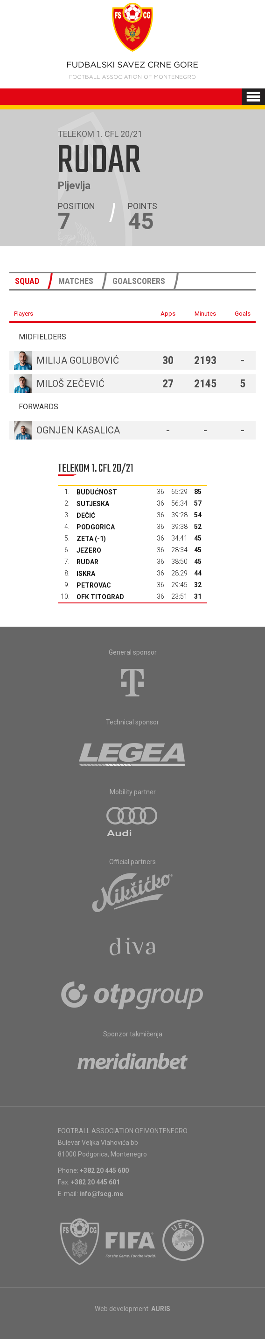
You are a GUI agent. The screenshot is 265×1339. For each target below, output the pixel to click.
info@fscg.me (101, 1193)
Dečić (86, 515)
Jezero (89, 550)
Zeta (85, 538)
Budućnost (97, 492)
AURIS (160, 1308)
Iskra (86, 573)
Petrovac (94, 585)
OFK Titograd (100, 597)
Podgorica (96, 527)
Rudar (87, 562)
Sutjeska (93, 503)
